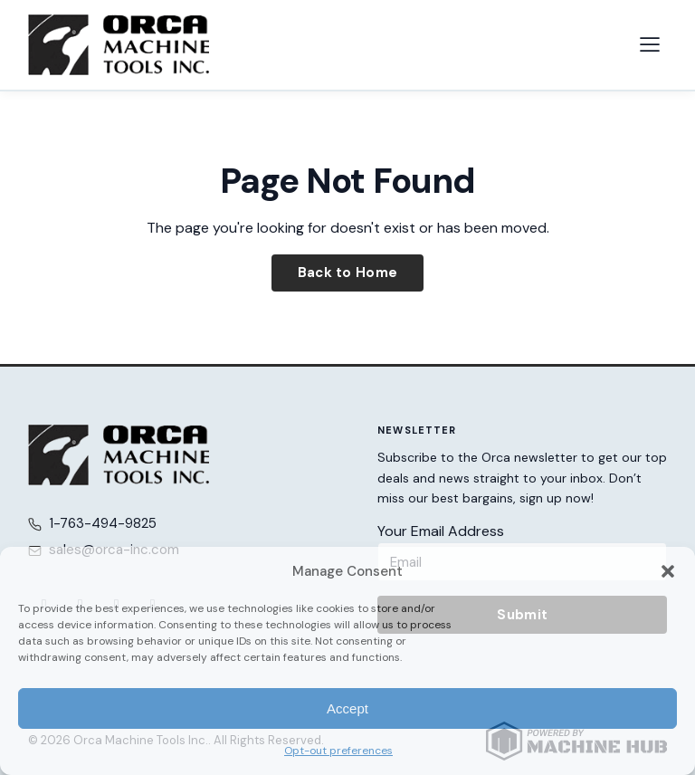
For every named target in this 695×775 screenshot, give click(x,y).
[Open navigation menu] (650, 44)
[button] (668, 571)
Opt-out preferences (338, 750)
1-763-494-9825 (103, 523)
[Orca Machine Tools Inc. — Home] (118, 44)
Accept (347, 708)
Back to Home (348, 272)
